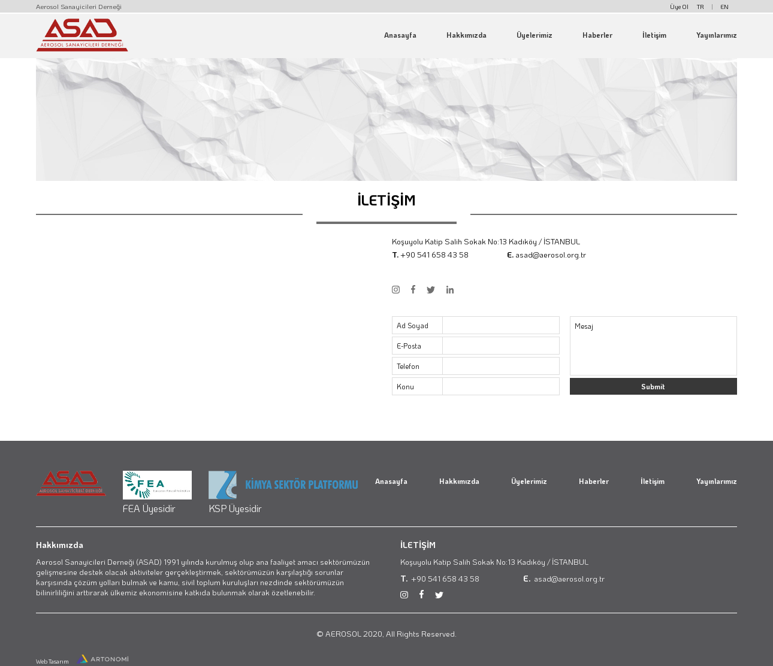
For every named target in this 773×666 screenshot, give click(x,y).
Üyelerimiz (534, 35)
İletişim (654, 35)
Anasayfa (400, 35)
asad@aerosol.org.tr (550, 254)
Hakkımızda (466, 35)
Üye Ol (679, 7)
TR (700, 7)
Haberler (597, 35)
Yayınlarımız (716, 35)
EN (725, 7)
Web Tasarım (53, 661)
